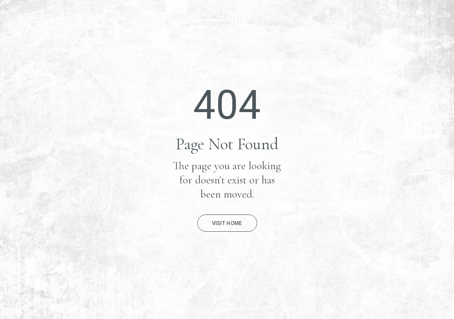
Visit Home (227, 223)
